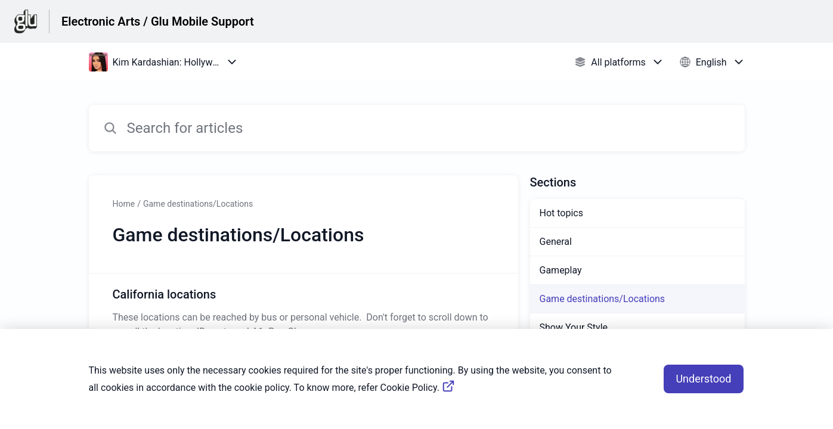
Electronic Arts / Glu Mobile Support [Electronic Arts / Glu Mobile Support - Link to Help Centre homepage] (157, 21)
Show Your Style (574, 327)
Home (124, 204)
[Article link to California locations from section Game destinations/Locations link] (303, 312)
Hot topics (561, 213)
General (556, 241)
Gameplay (561, 270)
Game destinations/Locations (198, 204)
